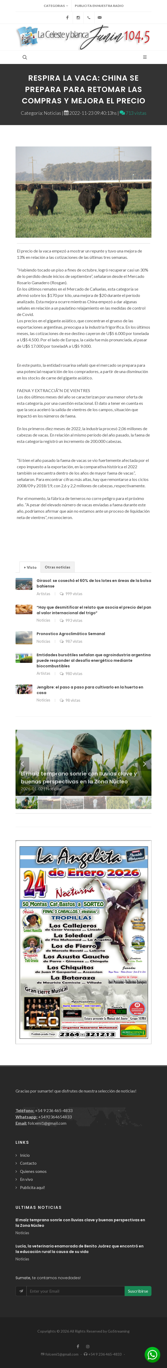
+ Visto (30, 567)
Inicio (25, 1155)
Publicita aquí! (32, 1187)
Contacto (28, 1163)
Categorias (56, 5)
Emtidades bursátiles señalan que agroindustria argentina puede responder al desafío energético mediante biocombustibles (94, 660)
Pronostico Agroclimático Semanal (71, 633)
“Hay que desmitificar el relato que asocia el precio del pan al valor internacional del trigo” (94, 610)
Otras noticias (57, 567)
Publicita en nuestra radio (99, 6)
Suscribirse (138, 1290)
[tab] (30, 567)
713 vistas (133, 113)
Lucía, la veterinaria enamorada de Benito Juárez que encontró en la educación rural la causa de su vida (80, 1248)
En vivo (26, 1179)
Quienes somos (33, 1171)
